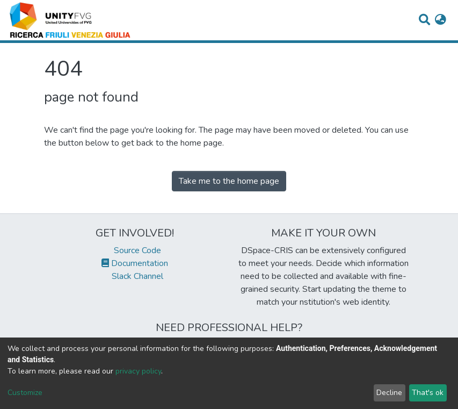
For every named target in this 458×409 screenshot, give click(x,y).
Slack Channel (134, 276)
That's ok (428, 393)
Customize (25, 393)
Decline (389, 393)
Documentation (134, 263)
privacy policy (138, 371)
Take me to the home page (229, 181)
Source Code (135, 250)
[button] (440, 20)
